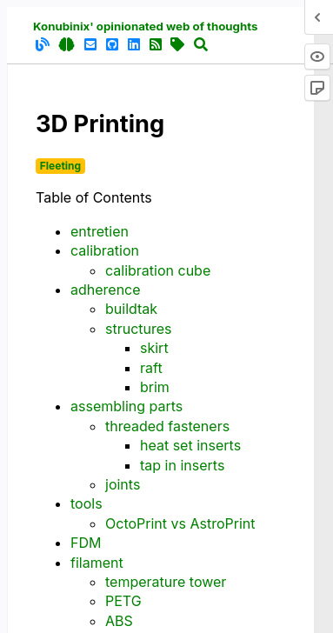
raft (151, 367)
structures (138, 328)
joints (122, 484)
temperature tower (165, 581)
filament (96, 562)
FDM (85, 542)
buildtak (131, 308)
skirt (154, 347)
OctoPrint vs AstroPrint (180, 523)
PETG (123, 601)
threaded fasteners (167, 426)
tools (86, 503)
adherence (105, 289)
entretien (99, 231)
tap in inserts (182, 465)
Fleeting (60, 165)
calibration (104, 250)
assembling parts (126, 406)
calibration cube (157, 270)
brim (155, 387)
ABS (119, 621)
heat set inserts (190, 445)
